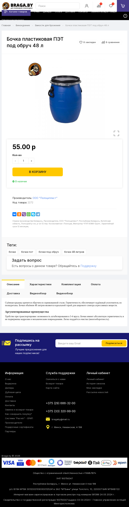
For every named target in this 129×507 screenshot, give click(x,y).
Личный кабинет (95, 379)
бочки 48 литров (74, 251)
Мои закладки (94, 388)
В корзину (37, 172)
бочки (12, 251)
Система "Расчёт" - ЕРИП (19, 418)
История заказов (96, 383)
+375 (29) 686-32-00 (60, 403)
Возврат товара (54, 383)
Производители (13, 422)
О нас (8, 379)
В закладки (89, 42)
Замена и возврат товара (19, 409)
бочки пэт (27, 251)
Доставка (13, 293)
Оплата (95, 284)
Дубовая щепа (13, 392)
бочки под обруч (49, 251)
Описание (13, 284)
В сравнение (113, 42)
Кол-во (17, 155)
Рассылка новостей (97, 392)
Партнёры (10, 431)
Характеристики (40, 284)
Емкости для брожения (47, 25)
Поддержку (88, 266)
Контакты (10, 405)
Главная (6, 25)
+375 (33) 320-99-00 (61, 411)
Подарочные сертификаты (19, 427)
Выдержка (10, 383)
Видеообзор (38, 293)
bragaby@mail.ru (61, 419)
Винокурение (23, 25)
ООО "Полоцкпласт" (45, 198)
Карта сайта (52, 388)
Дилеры (9, 388)
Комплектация (71, 284)
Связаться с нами (56, 379)
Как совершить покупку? (18, 414)
